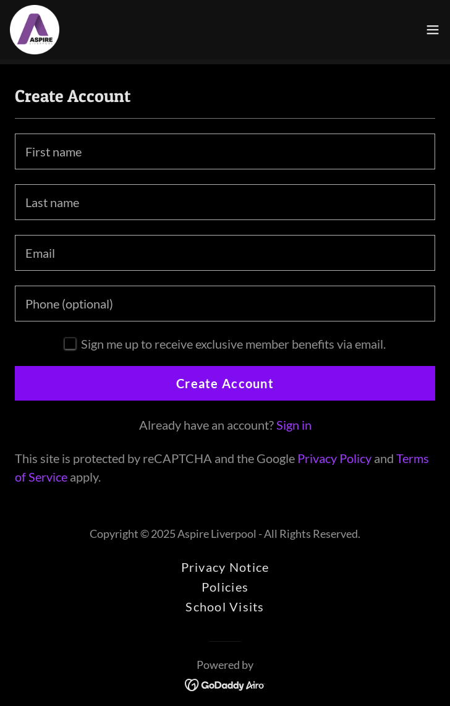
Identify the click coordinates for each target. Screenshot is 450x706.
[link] (34, 29)
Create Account (225, 383)
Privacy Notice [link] (225, 566)
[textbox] (225, 151)
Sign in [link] (294, 424)
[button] (432, 29)
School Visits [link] (224, 606)
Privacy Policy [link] (334, 458)
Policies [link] (225, 586)
